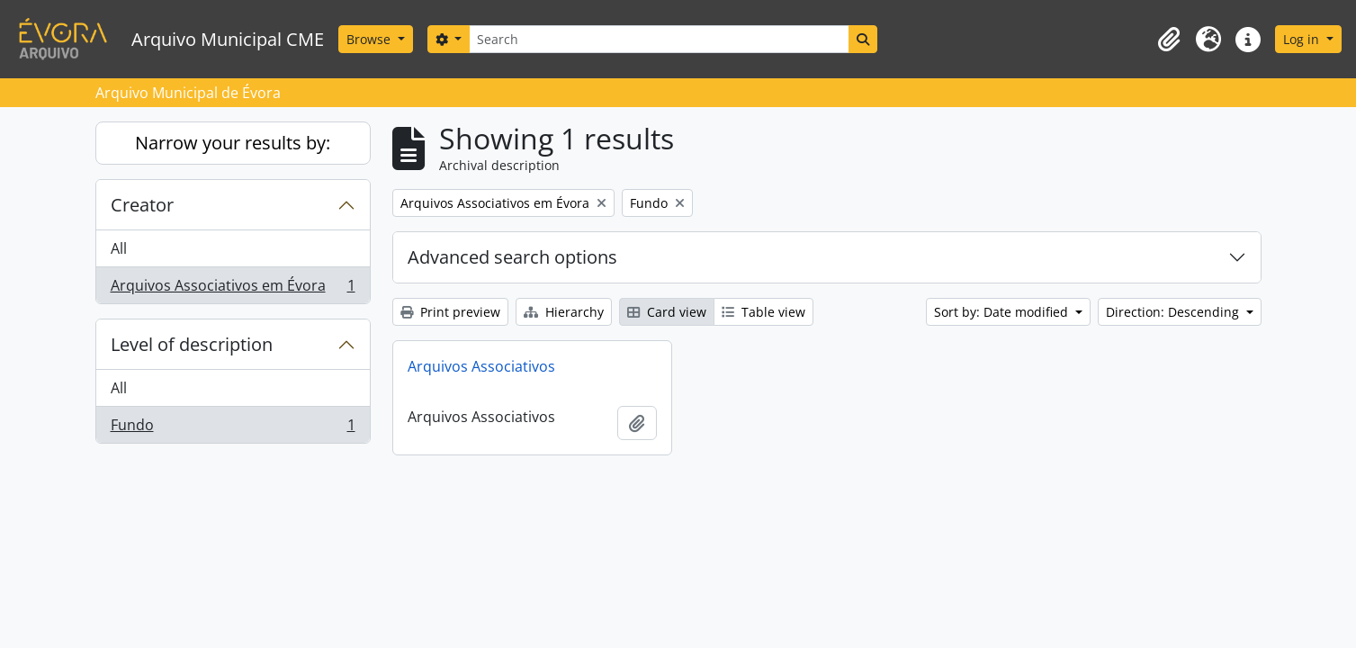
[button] (1169, 39)
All (119, 248)
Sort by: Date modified (1003, 311)
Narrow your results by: (232, 142)
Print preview (450, 311)
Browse (370, 39)
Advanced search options (512, 257)
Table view (763, 311)
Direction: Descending (1174, 311)
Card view (666, 311)
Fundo (232, 428)
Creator (142, 205)
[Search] (659, 39)
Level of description (192, 344)
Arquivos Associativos (481, 366)
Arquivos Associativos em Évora (232, 288)
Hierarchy (564, 311)
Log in (1303, 39)
